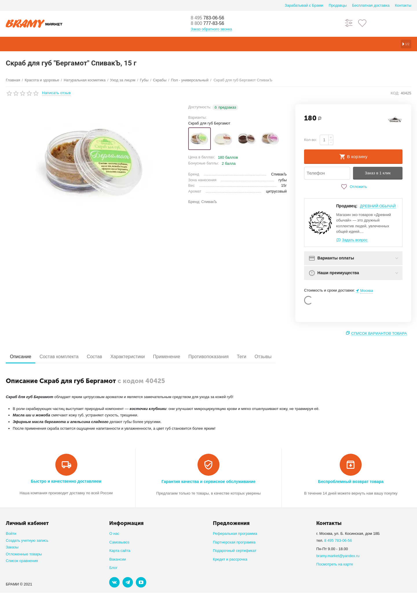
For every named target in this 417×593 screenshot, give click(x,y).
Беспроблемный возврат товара (350, 481)
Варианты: (197, 117)
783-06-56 (210, 18)
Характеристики (139, 356)
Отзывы (288, 356)
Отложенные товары (24, 554)
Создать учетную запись (27, 540)
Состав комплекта (64, 356)
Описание (22, 356)
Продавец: (346, 206)
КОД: (395, 93)
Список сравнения (22, 561)
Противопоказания (227, 356)
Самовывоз (119, 542)
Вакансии (117, 559)
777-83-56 (210, 24)
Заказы (12, 547)
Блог (113, 568)
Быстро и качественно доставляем (66, 481)
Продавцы (338, 5)
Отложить (353, 187)
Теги (263, 356)
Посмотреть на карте (334, 564)
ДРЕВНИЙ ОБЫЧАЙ (378, 206)
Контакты (403, 5)
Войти (11, 534)
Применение (181, 356)
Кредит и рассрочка (230, 559)
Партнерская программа (234, 542)
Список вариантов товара (379, 334)
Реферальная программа (235, 534)
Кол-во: (310, 140)
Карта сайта (119, 551)
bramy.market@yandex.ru (337, 556)
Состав (102, 356)
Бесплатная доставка (370, 5)
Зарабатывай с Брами (304, 5)
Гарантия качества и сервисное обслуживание (208, 481)
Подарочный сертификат (234, 551)
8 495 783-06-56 (338, 540)
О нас (114, 534)
